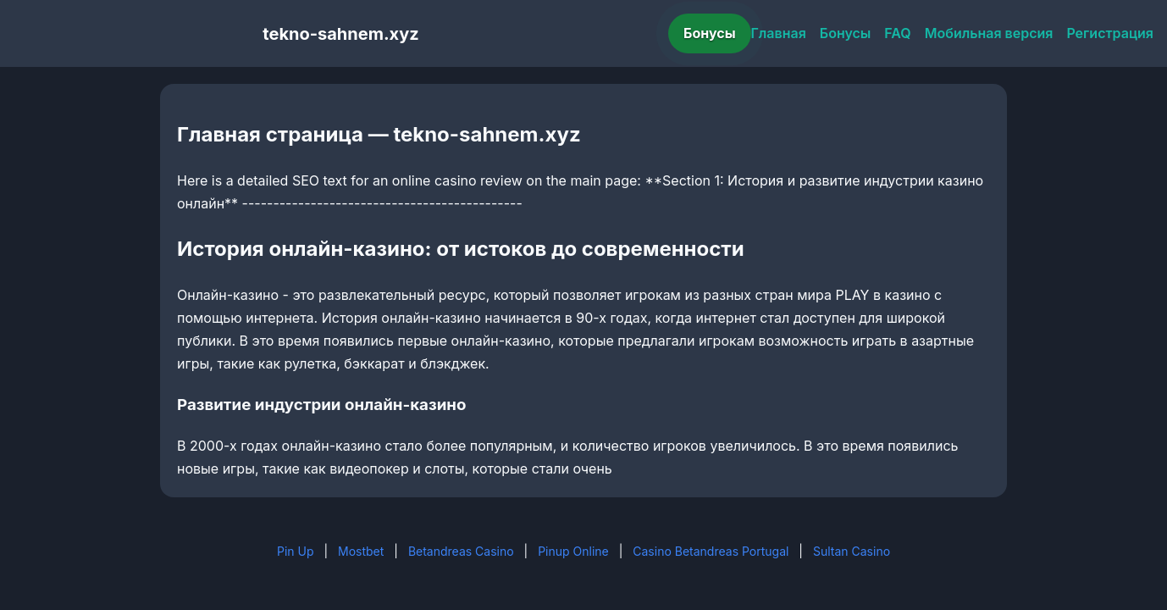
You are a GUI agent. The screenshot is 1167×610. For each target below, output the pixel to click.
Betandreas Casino (461, 551)
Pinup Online (573, 551)
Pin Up (295, 551)
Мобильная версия (989, 33)
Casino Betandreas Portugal (710, 551)
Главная (778, 33)
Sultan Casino (851, 551)
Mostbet (361, 551)
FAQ (897, 33)
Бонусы (709, 33)
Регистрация (1109, 33)
